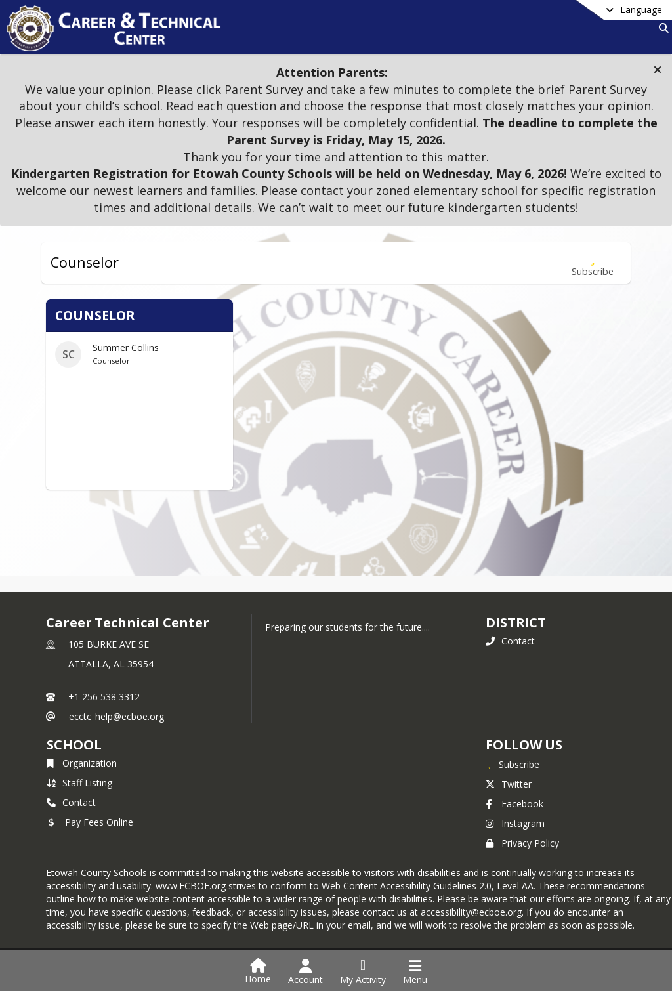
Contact (510, 641)
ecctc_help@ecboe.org (116, 716)
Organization (82, 763)
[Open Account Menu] (305, 972)
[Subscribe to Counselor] (592, 263)
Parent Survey (263, 89)
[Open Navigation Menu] (415, 972)
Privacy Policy (522, 843)
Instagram (515, 823)
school (74, 744)
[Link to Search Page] (661, 28)
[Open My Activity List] (363, 972)
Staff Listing (79, 782)
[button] (658, 69)
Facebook (514, 803)
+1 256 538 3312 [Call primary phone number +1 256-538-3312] (104, 696)
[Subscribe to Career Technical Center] (512, 764)
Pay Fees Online (90, 822)
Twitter (509, 784)
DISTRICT (516, 622)
